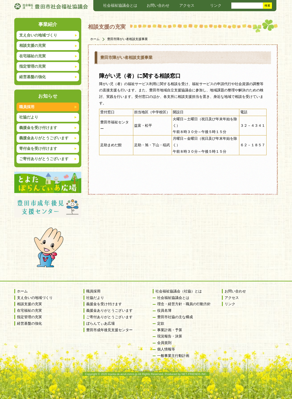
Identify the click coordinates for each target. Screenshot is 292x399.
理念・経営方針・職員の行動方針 (184, 304)
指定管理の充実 (29, 317)
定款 (160, 323)
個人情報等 (166, 349)
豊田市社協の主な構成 (175, 317)
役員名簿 (164, 310)
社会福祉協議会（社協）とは (178, 291)
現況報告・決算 (169, 336)
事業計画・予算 (169, 330)
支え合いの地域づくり (35, 298)
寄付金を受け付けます (38, 148)
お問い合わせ (158, 5)
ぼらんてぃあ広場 (100, 323)
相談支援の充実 (107, 27)
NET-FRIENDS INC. (194, 374)
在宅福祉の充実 (29, 310)
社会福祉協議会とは (120, 5)
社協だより (28, 117)
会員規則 (164, 343)
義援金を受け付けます (38, 128)
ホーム (95, 39)
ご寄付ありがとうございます (44, 159)
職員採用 (26, 107)
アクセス (186, 5)
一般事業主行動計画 (173, 356)
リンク (215, 5)
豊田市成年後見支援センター (109, 330)
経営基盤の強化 (29, 323)
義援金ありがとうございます (44, 138)
